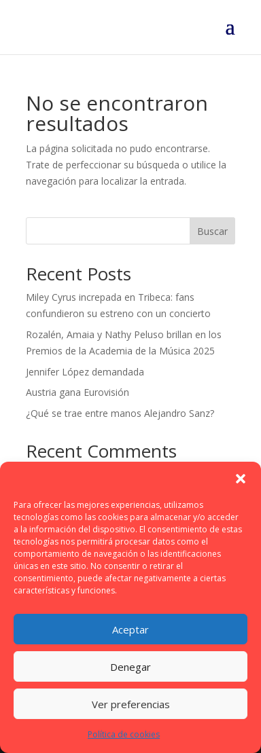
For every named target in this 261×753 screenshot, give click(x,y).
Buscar (212, 231)
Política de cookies (124, 734)
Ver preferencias (131, 704)
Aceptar (130, 629)
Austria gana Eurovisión (77, 392)
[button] (240, 478)
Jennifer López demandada (85, 371)
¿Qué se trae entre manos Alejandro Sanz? (120, 413)
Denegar (130, 667)
